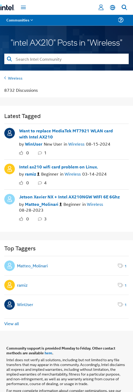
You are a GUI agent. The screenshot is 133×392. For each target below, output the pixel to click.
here (48, 353)
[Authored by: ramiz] (32, 174)
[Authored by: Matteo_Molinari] (43, 204)
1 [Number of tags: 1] (126, 265)
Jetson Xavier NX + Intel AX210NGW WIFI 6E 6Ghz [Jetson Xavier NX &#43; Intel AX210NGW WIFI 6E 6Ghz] (69, 197)
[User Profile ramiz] (9, 168)
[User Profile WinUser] (9, 132)
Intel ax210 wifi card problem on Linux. (58, 167)
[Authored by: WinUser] (33, 144)
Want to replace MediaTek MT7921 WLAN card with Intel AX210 (66, 134)
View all (11, 323)
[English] (113, 7)
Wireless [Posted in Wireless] (76, 144)
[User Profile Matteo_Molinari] (9, 198)
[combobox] (66, 59)
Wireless (15, 78)
